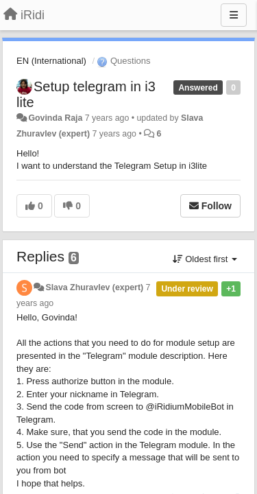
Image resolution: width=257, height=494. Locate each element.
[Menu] (234, 15)
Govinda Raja (55, 118)
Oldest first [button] (205, 259)
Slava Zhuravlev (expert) (94, 287)
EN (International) (51, 61)
